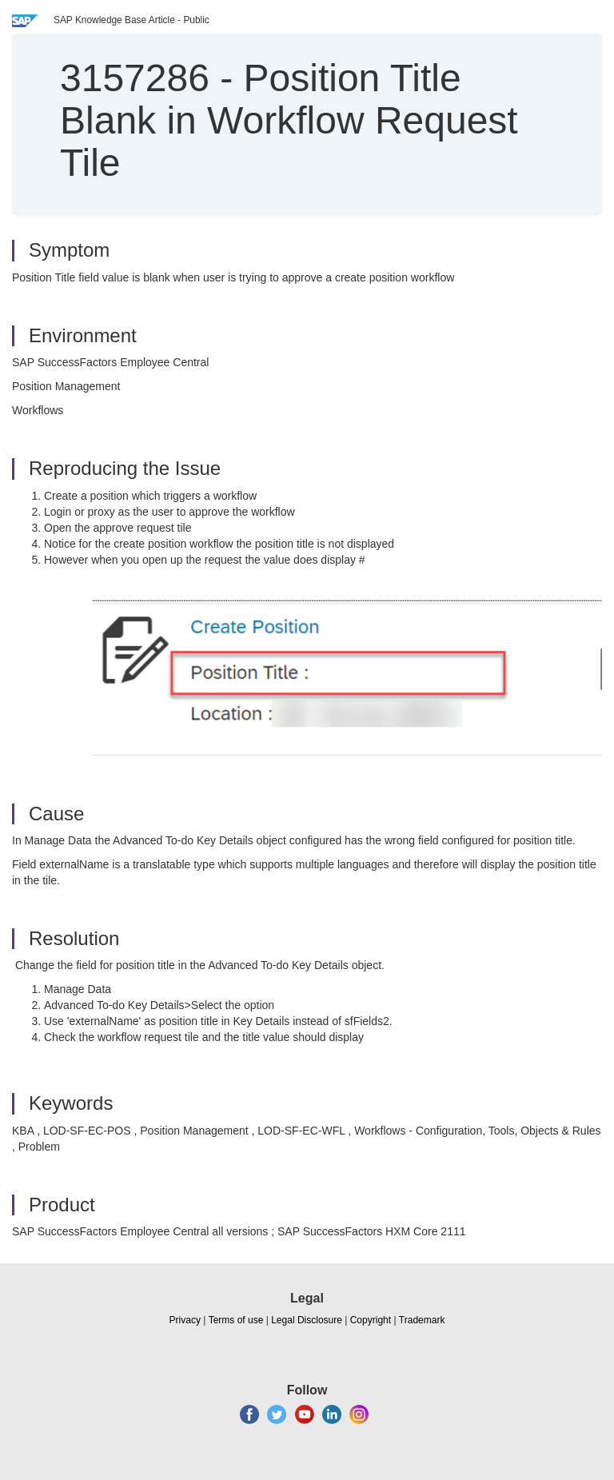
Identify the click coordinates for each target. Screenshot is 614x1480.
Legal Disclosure (306, 1320)
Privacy (185, 1320)
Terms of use (236, 1320)
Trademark (422, 1320)
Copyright (370, 1320)
